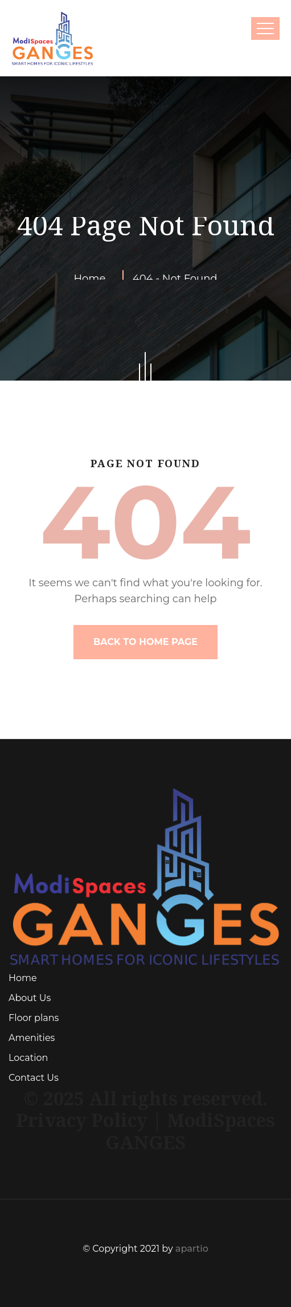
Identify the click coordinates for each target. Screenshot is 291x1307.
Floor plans (34, 1017)
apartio (191, 1248)
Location (28, 1057)
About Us (30, 997)
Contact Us (34, 1077)
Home (23, 978)
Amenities (32, 1037)
